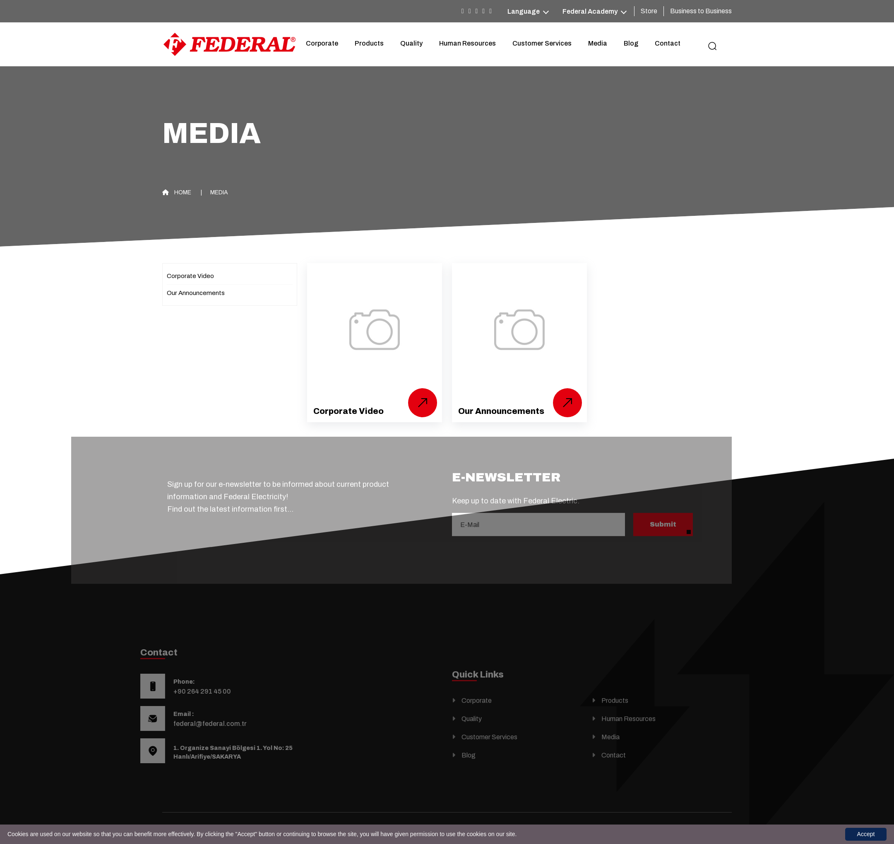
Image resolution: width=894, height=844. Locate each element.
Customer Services (542, 43)
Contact (667, 43)
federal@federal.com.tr (192, 723)
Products (369, 43)
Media (597, 43)
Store (649, 11)
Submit (663, 506)
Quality (411, 43)
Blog (631, 43)
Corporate (322, 43)
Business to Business (701, 11)
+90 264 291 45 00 (185, 691)
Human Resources (467, 43)
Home (176, 192)
